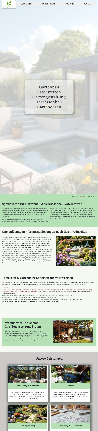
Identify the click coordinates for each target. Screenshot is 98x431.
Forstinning (38, 291)
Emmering (40, 289)
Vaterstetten (5, 291)
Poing (16, 291)
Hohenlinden (73, 289)
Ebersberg (5, 287)
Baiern (4, 289)
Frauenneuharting (49, 289)
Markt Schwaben (30, 291)
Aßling (34, 289)
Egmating (18, 289)
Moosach (58, 289)
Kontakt (88, 4)
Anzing (12, 291)
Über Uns (69, 4)
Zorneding (88, 289)
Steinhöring (65, 289)
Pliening (21, 291)
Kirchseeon (81, 289)
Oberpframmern (27, 289)
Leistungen (26, 4)
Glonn (8, 289)
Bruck (13, 289)
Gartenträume (48, 4)
